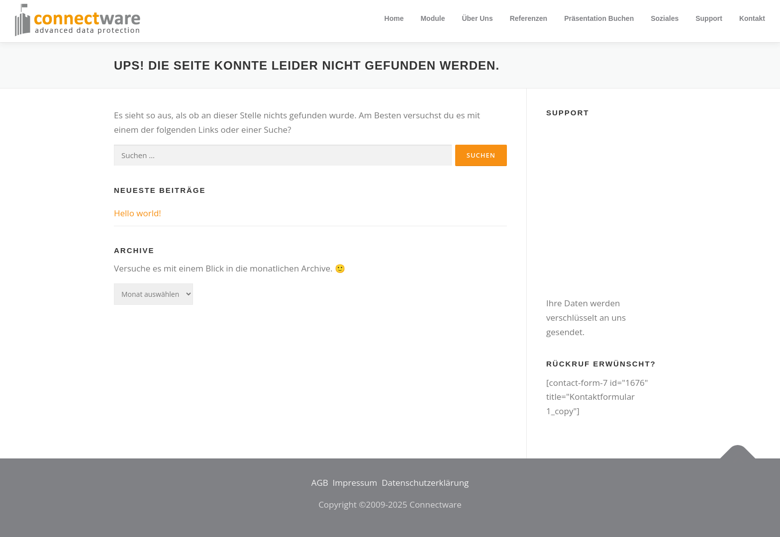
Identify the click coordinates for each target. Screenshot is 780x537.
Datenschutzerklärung (425, 482)
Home (394, 18)
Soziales (665, 18)
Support (708, 18)
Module (432, 18)
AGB (319, 482)
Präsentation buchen (599, 18)
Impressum (355, 482)
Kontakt (752, 18)
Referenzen (528, 18)
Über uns (477, 18)
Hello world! (137, 213)
